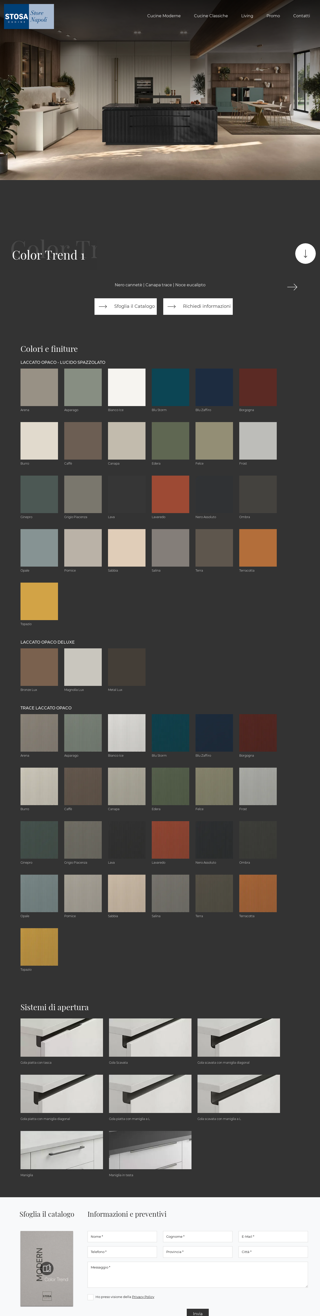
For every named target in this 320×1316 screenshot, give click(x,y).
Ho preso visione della (125, 1297)
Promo (273, 16)
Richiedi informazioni (198, 306)
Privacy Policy (143, 1297)
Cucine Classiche (211, 16)
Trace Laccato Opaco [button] (46, 708)
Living (247, 16)
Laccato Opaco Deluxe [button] (47, 642)
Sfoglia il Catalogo (125, 306)
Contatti (301, 16)
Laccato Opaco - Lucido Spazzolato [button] (62, 362)
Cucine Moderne (164, 16)
